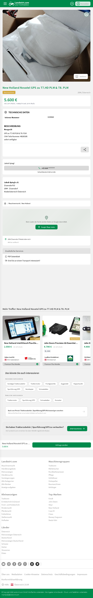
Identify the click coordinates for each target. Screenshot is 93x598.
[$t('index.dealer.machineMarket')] (14, 203)
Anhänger (52, 487)
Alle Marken (6, 484)
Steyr (51, 504)
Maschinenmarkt (8, 465)
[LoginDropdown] (82, 4)
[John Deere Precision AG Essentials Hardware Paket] (61, 341)
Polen (4, 553)
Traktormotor (35, 384)
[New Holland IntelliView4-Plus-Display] (21, 341)
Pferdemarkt (6, 511)
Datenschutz (47, 574)
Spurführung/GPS (13, 389)
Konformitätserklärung (12, 579)
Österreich (6, 531)
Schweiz (5, 544)
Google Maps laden (46, 227)
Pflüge (51, 475)
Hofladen (5, 520)
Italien (4, 547)
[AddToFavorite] (86, 14)
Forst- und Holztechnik (11, 504)
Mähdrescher (54, 468)
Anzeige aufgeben (9, 487)
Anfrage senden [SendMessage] (61, 445)
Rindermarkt (7, 507)
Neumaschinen (9, 92)
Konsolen (58, 400)
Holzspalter (53, 481)
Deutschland (7, 537)
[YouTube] (3, 564)
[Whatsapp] (25, 564)
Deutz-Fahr (53, 520)
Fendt (51, 498)
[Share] (85, 149)
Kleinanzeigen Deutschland (12, 540)
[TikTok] (20, 564)
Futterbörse (6, 514)
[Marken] (37, 564)
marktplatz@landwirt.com (10, 594)
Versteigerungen (8, 478)
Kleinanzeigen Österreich (11, 534)
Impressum (82, 574)
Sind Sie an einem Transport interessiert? (22, 260)
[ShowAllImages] (81, 76)
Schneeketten (43, 389)
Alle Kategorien (8, 481)
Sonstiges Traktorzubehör (16, 384)
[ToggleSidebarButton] (5, 4)
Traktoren (52, 465)
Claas (51, 514)
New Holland (54, 507)
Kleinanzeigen (7, 471)
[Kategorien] (32, 564)
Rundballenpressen (56, 471)
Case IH (52, 511)
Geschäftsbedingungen (65, 574)
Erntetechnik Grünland (11, 501)
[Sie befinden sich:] (5, 203)
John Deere (53, 501)
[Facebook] (14, 564)
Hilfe (5, 584)
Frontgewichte (50, 384)
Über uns (6, 574)
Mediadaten (17, 574)
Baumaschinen (55, 484)
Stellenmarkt (7, 517)
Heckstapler (29, 389)
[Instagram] (9, 564)
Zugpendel (64, 384)
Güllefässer (53, 478)
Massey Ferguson (55, 517)
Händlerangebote (9, 468)
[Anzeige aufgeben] (72, 4)
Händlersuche (7, 475)
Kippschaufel (78, 384)
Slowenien (6, 550)
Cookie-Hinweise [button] (31, 574)
